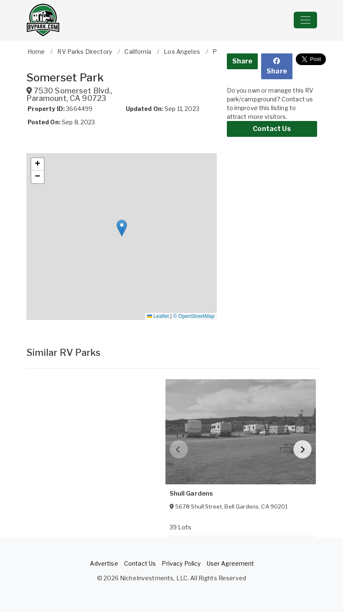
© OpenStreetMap (194, 316)
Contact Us (271, 129)
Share (242, 61)
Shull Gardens (191, 493)
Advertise (104, 563)
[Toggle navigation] (305, 20)
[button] (122, 228)
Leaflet (158, 316)
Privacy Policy (181, 563)
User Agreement (230, 563)
